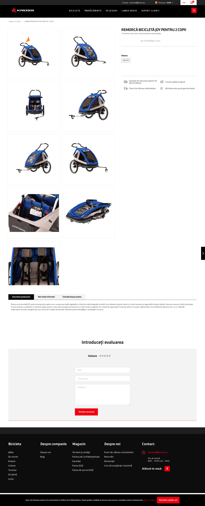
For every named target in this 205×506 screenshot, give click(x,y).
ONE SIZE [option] (126, 59)
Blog (42, 455)
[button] (163, 2)
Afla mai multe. (149, 500)
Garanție (76, 459)
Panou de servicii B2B (82, 468)
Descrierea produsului (21, 295)
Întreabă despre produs (71, 295)
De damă (12, 473)
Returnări (109, 455)
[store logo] (22, 10)
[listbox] (159, 59)
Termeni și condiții (81, 450)
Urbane (12, 464)
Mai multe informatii (46, 295)
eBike (11, 450)
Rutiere (11, 459)
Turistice (12, 468)
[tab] (21, 295)
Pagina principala (15, 20)
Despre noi (45, 450)
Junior (11, 477)
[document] (102, 500)
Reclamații (109, 459)
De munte (13, 455)
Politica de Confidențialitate (86, 455)
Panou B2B (77, 464)
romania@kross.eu (137, 2)
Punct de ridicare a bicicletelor (119, 450)
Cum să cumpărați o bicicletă (118, 464)
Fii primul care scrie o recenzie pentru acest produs (141, 32)
